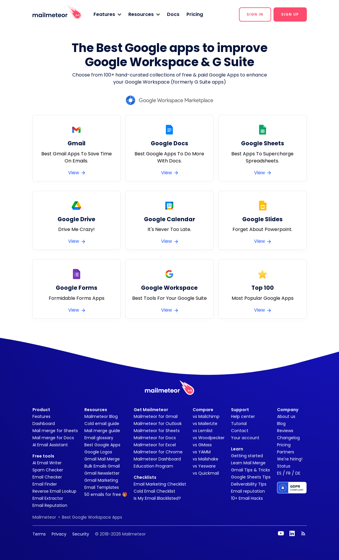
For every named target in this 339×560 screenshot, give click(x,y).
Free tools (43, 456)
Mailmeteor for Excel (155, 445)
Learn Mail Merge (248, 463)
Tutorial (239, 423)
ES (279, 473)
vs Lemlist (203, 431)
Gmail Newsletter (101, 473)
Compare (203, 410)
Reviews (285, 431)
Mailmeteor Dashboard (157, 459)
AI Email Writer (47, 463)
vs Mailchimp (206, 416)
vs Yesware (204, 466)
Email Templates (101, 487)
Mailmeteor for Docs (155, 438)
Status (283, 466)
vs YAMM (202, 452)
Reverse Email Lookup (54, 491)
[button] (107, 14)
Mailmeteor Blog (101, 416)
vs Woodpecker (209, 438)
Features (41, 416)
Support (240, 410)
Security (80, 534)
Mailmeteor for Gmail (156, 416)
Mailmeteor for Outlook (158, 423)
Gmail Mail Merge (102, 459)
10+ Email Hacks (247, 498)
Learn (237, 449)
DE (297, 473)
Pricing (194, 14)
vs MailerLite (205, 423)
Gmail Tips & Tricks (250, 470)
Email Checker (47, 477)
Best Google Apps (102, 445)
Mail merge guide (102, 431)
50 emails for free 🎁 (105, 494)
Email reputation (248, 491)
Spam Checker (47, 470)
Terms (39, 534)
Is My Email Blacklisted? (157, 498)
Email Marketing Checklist (160, 484)
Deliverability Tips (248, 484)
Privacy (59, 534)
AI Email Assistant (50, 445)
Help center (243, 416)
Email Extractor (47, 498)
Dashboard (43, 423)
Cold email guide (101, 423)
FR (288, 473)
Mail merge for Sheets (55, 431)
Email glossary (98, 438)
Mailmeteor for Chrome (158, 452)
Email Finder (44, 484)
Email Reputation (49, 505)
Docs (173, 14)
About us (286, 416)
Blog (281, 423)
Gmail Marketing (101, 480)
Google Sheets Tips (251, 477)
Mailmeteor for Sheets (157, 431)
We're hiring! (289, 459)
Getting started (247, 456)
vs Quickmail (206, 473)
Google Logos (98, 452)
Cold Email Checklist (154, 491)
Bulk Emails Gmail (102, 466)
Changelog (288, 438)
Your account (245, 438)
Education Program (153, 466)
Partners (285, 452)
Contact (239, 431)
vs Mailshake (205, 459)
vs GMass (202, 445)
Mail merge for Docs (53, 438)
